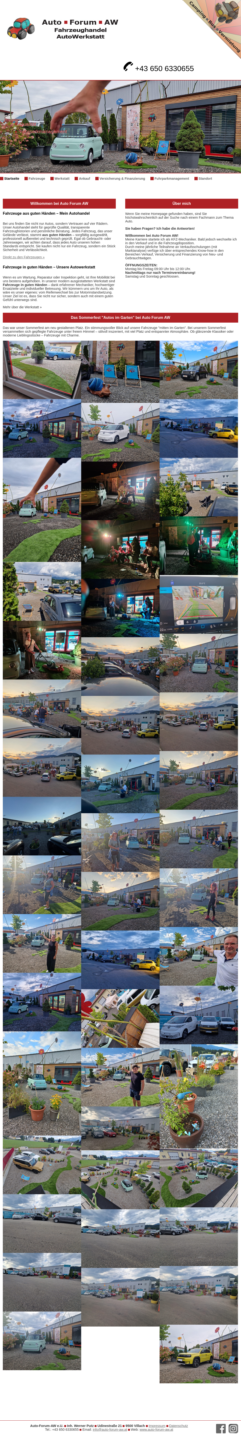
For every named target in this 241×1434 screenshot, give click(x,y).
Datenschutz (178, 1426)
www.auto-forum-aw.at (156, 1429)
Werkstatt (62, 178)
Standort (205, 178)
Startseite (11, 178)
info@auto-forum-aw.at (110, 1429)
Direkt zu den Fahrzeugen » (24, 257)
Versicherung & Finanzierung (122, 178)
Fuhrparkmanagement (172, 178)
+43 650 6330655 (159, 68)
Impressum (157, 1426)
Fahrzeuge (37, 178)
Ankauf (84, 178)
